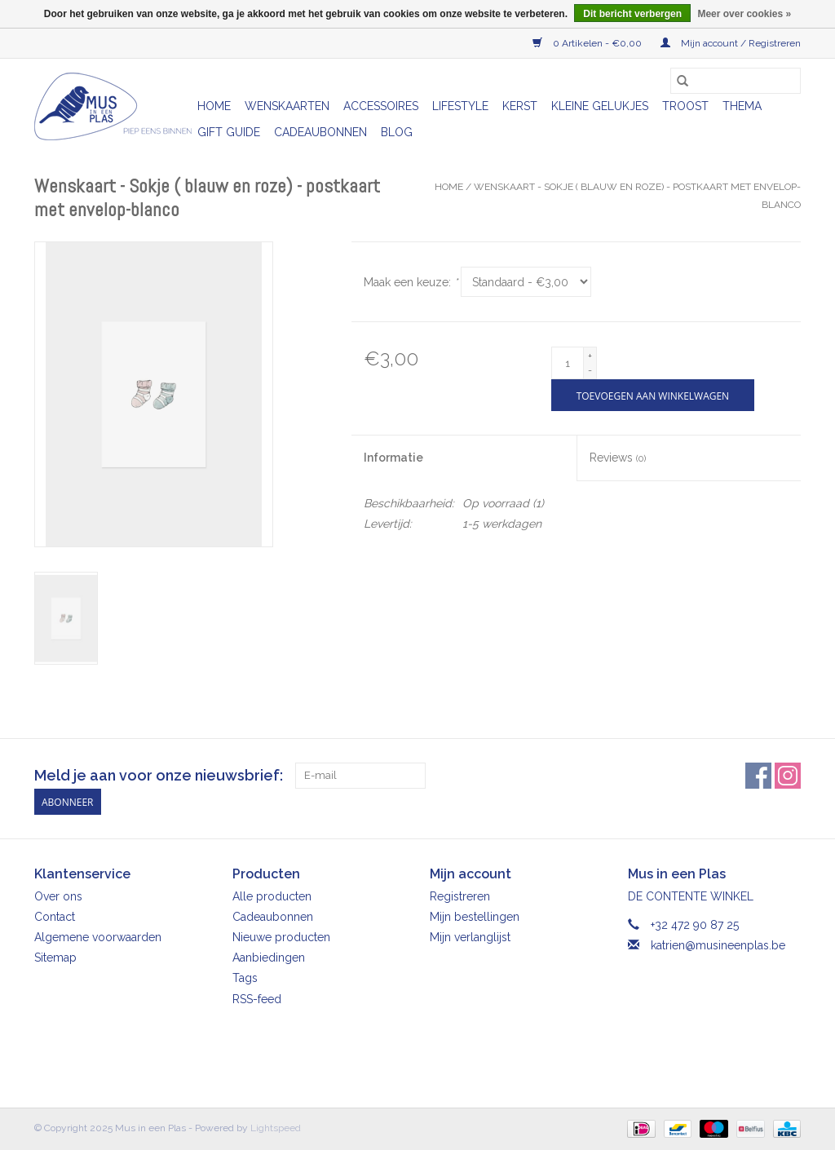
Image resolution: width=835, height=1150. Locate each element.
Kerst (519, 106)
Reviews (618, 457)
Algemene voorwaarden (97, 937)
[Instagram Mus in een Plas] (788, 776)
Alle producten (271, 896)
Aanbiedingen (268, 957)
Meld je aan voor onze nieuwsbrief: (158, 775)
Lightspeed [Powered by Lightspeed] (275, 1128)
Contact (54, 916)
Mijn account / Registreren (730, 43)
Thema (742, 106)
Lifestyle (460, 106)
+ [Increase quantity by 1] (590, 355)
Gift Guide (228, 132)
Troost (685, 106)
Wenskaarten (287, 106)
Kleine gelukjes (599, 106)
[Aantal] (567, 363)
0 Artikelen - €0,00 (588, 43)
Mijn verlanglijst (470, 937)
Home (214, 106)
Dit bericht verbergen (632, 14)
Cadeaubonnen (320, 132)
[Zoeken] (735, 81)
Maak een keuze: (410, 282)
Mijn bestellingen (474, 916)
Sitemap (55, 957)
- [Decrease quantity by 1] (590, 370)
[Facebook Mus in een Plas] (758, 776)
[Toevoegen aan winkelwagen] (652, 395)
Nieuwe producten (281, 937)
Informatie (393, 457)
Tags (245, 977)
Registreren (460, 896)
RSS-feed (256, 999)
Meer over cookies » (744, 14)
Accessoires (380, 106)
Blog (397, 132)
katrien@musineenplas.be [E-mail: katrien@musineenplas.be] (718, 945)
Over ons (58, 896)
